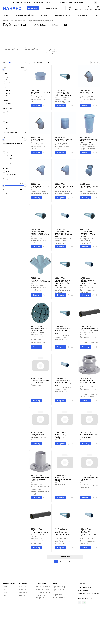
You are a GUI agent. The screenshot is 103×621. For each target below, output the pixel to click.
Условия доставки (42, 590)
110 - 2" (8, 152)
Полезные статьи (59, 598)
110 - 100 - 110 (10, 161)
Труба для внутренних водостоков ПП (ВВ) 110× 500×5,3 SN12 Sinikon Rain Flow (63, 234)
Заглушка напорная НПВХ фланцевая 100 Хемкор (39, 329)
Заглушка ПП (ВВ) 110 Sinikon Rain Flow (40, 93)
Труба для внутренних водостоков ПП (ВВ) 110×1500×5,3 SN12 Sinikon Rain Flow (64, 383)
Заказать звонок (79, 2)
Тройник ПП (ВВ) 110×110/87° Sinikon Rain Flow (64, 187)
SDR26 (8, 90)
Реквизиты (23, 590)
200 (7, 122)
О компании (16, 2)
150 (7, 117)
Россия (8, 104)
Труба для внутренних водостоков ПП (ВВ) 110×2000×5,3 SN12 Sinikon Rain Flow (88, 533)
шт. (10, 62)
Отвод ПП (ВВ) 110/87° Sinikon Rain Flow (38, 140)
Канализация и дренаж (63, 15)
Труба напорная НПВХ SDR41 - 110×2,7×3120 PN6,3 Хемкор (89, 329)
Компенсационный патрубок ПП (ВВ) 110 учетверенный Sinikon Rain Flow (89, 140)
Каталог (5, 587)
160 (7, 120)
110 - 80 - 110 (10, 155)
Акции (5, 595)
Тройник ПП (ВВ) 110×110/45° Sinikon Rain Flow (40, 187)
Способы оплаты (38, 2)
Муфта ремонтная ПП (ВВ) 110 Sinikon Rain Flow (63, 140)
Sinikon (8, 80)
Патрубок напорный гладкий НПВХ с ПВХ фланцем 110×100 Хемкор (40, 479)
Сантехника (45, 15)
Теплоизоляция (83, 15)
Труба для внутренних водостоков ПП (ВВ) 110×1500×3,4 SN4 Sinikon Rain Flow (63, 282)
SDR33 (8, 93)
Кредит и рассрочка (43, 587)
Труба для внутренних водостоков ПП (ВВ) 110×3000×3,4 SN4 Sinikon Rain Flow (63, 533)
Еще (47, 2)
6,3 (7, 193)
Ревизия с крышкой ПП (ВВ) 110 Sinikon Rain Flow (89, 187)
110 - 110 (9, 164)
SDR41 (8, 96)
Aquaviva (9, 77)
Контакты (27, 2)
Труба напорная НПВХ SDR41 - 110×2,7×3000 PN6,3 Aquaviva (89, 479)
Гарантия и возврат (43, 593)
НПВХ (8, 171)
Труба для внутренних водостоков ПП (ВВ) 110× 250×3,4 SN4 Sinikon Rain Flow (64, 93)
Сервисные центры (59, 587)
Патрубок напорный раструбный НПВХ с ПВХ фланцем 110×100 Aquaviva (39, 436)
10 (6, 199)
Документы (23, 593)
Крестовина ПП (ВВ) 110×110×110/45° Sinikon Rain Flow (40, 281)
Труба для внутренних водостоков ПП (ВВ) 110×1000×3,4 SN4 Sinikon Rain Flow (88, 234)
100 (7, 111)
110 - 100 (9, 158)
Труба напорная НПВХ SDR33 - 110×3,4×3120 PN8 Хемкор (40, 532)
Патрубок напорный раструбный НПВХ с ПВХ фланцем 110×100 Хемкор (88, 382)
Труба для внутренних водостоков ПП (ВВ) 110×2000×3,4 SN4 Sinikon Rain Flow (63, 331)
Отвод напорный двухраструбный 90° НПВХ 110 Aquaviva (63, 479)
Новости (22, 595)
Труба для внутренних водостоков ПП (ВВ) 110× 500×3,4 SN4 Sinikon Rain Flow (40, 233)
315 (7, 128)
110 (7, 114)
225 (7, 125)
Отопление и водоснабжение (24, 15)
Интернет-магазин (9, 583)
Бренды (5, 15)
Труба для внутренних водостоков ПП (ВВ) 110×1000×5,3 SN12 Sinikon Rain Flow (88, 282)
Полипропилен (11, 174)
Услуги (5, 593)
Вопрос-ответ (57, 595)
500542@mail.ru (83, 590)
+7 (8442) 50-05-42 (66, 2)
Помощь (56, 583)
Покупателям (41, 583)
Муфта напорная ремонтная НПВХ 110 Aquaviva (40, 381)
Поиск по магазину (52, 8)
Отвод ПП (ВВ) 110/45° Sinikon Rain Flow (87, 93)
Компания (23, 583)
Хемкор (8, 82)
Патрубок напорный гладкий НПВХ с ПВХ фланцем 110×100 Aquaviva (89, 436)
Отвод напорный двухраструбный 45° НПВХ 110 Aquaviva (63, 436)
